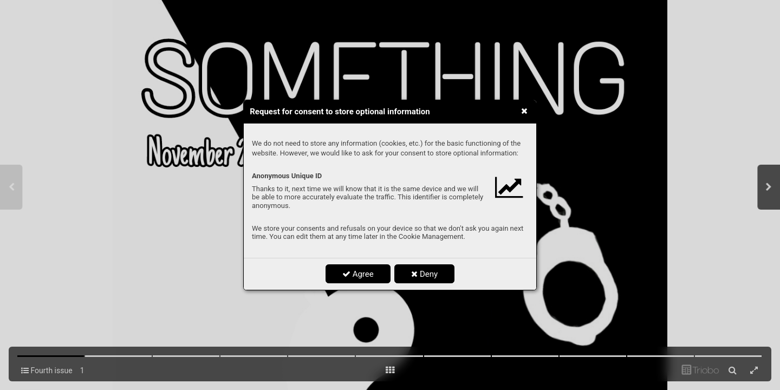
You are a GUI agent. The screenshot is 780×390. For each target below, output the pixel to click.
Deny (424, 274)
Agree (358, 274)
